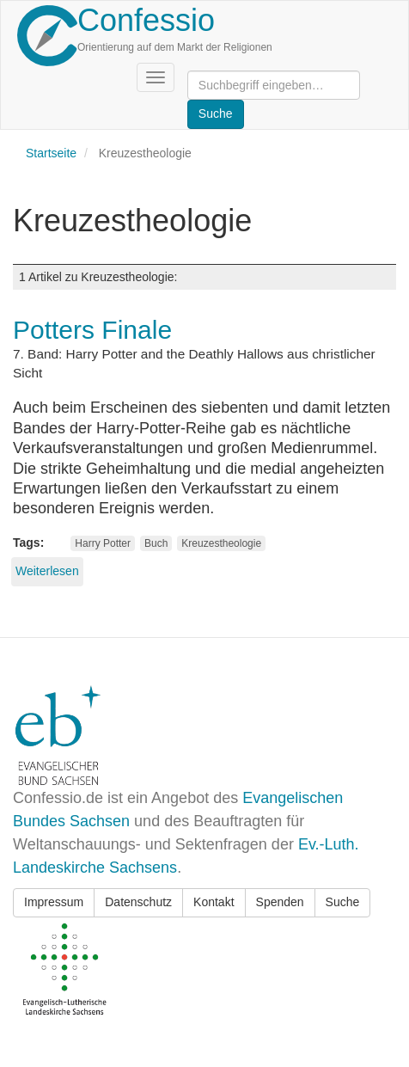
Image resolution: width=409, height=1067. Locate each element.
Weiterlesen (47, 571)
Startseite (51, 153)
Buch (156, 543)
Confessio (146, 20)
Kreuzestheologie (221, 543)
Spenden (280, 902)
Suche (343, 902)
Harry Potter (103, 543)
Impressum (53, 902)
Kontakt (213, 902)
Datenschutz (138, 902)
